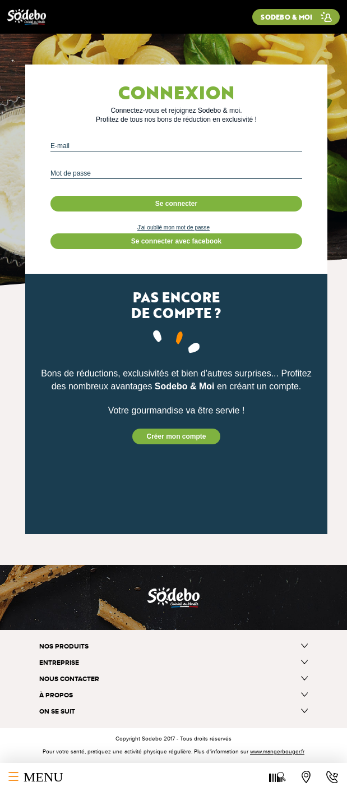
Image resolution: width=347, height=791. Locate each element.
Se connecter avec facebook (176, 241)
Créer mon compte (176, 436)
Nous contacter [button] (173, 679)
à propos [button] (173, 695)
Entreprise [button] (173, 663)
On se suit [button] (173, 711)
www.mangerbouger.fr (277, 751)
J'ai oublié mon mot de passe (173, 227)
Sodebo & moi (286, 17)
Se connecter (176, 204)
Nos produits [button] (173, 646)
